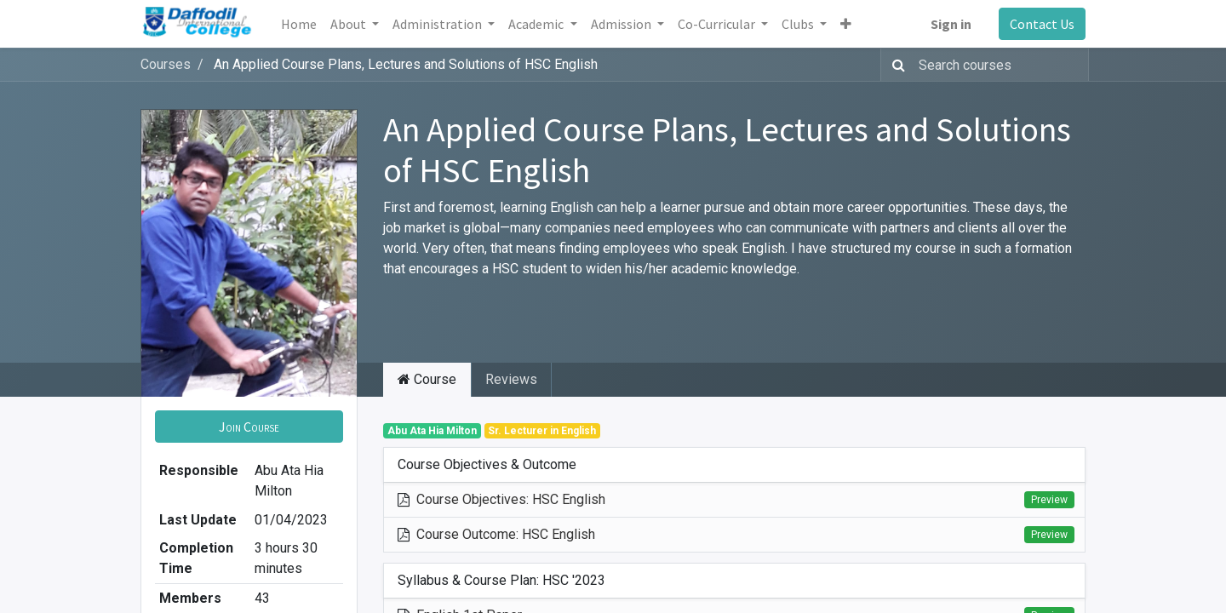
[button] (846, 24)
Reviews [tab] (511, 379)
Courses (165, 64)
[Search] (895, 65)
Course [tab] (427, 379)
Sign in (951, 23)
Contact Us (1042, 23)
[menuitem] (299, 24)
